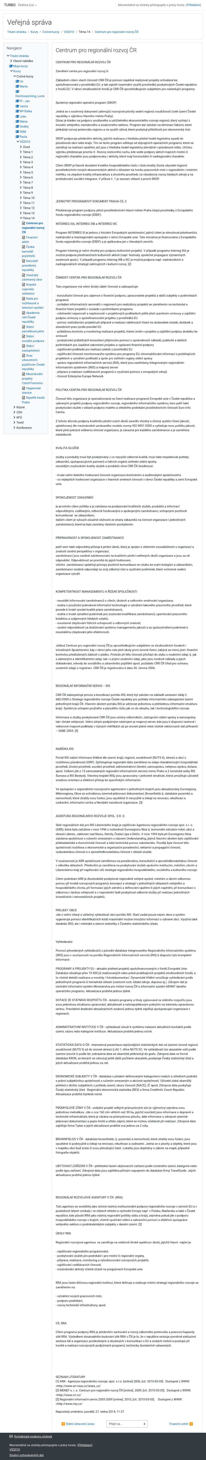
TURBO (10, 5)
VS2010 (69, 32)
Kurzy (34, 32)
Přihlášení (193, 5)
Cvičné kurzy (50, 32)
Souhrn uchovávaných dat (26, 1455)
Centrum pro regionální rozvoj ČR (117, 32)
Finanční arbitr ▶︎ (181, 1424)
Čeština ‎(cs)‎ (26, 5)
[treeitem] (26, 242)
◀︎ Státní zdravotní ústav (78, 1424)
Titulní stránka (16, 32)
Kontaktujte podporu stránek (30, 1436)
